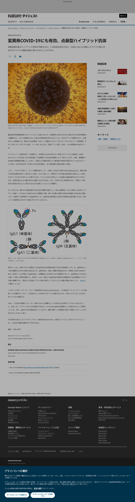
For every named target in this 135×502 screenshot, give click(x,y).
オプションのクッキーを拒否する (43, 495)
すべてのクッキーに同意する (17, 495)
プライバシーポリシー (69, 484)
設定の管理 (38, 488)
